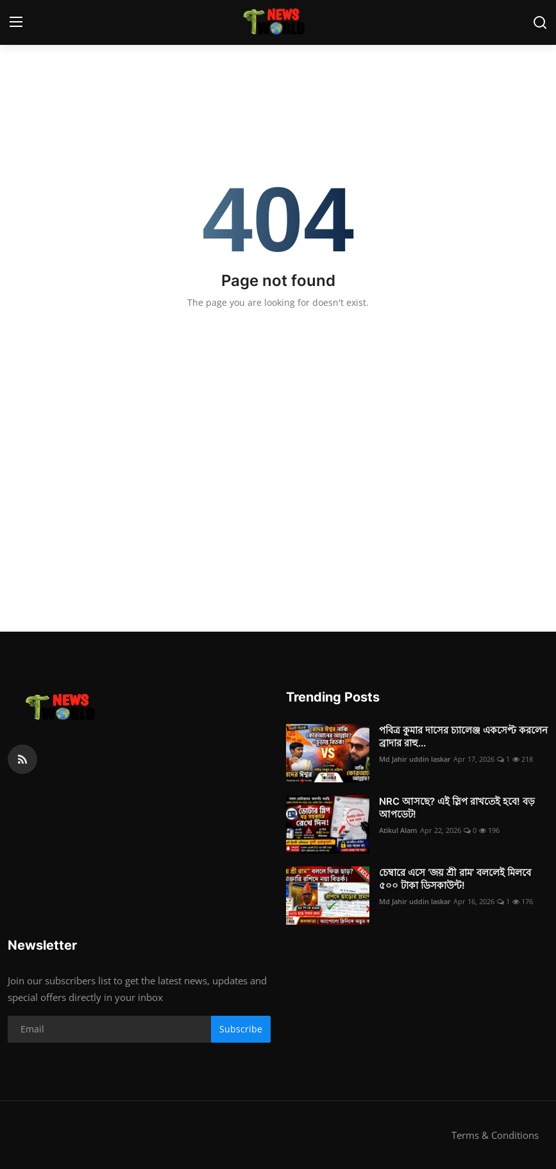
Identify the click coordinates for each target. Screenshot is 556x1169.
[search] (540, 22)
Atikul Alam (398, 830)
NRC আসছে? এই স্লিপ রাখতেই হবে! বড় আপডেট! (457, 807)
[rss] (22, 759)
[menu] (16, 22)
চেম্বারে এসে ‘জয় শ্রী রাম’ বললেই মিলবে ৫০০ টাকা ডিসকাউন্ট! (455, 878)
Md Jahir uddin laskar (415, 759)
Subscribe (240, 1029)
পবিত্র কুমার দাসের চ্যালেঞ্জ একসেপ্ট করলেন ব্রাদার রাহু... (463, 736)
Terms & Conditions (495, 1135)
